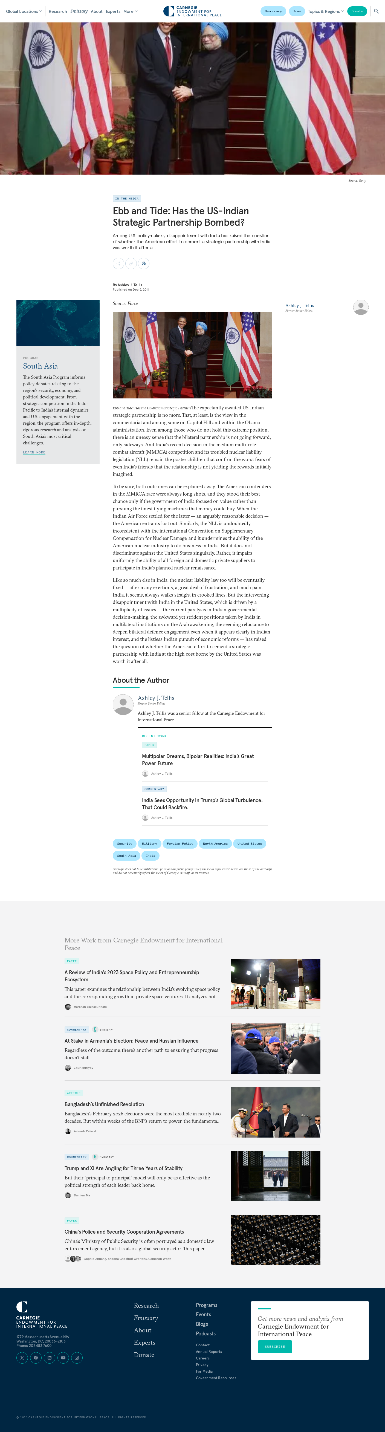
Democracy (273, 11)
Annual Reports (209, 1351)
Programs (206, 1305)
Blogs (202, 1324)
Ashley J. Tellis (130, 284)
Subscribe (275, 1346)
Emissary (79, 11)
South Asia (126, 856)
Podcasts (206, 1333)
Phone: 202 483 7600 (34, 1345)
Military (149, 843)
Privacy (202, 1364)
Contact (203, 1345)
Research (58, 11)
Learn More (34, 452)
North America (215, 843)
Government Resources (216, 1377)
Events (203, 1314)
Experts (113, 11)
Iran (297, 11)
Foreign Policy (180, 843)
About (96, 11)
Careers (203, 1358)
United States (250, 843)
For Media (204, 1371)
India (150, 856)
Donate (357, 11)
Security (124, 843)
